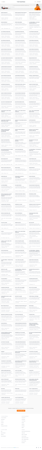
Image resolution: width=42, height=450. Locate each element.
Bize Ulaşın (23, 442)
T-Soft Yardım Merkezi (21, 1)
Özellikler (2, 424)
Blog (1, 431)
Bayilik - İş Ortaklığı (24, 434)
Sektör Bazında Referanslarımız (26, 431)
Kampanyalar (3, 419)
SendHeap (23, 425)
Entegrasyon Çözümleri (4, 425)
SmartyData (23, 419)
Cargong (23, 422)
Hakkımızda (23, 432)
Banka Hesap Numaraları (25, 437)
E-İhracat (2, 422)
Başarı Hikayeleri (3, 432)
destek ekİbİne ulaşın (21, 410)
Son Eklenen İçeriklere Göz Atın (7, 8)
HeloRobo (23, 424)
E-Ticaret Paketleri (3, 417)
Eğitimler (2, 434)
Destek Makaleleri (3, 436)
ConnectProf (23, 417)
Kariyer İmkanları (24, 436)
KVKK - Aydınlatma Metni (25, 439)
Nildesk (23, 427)
